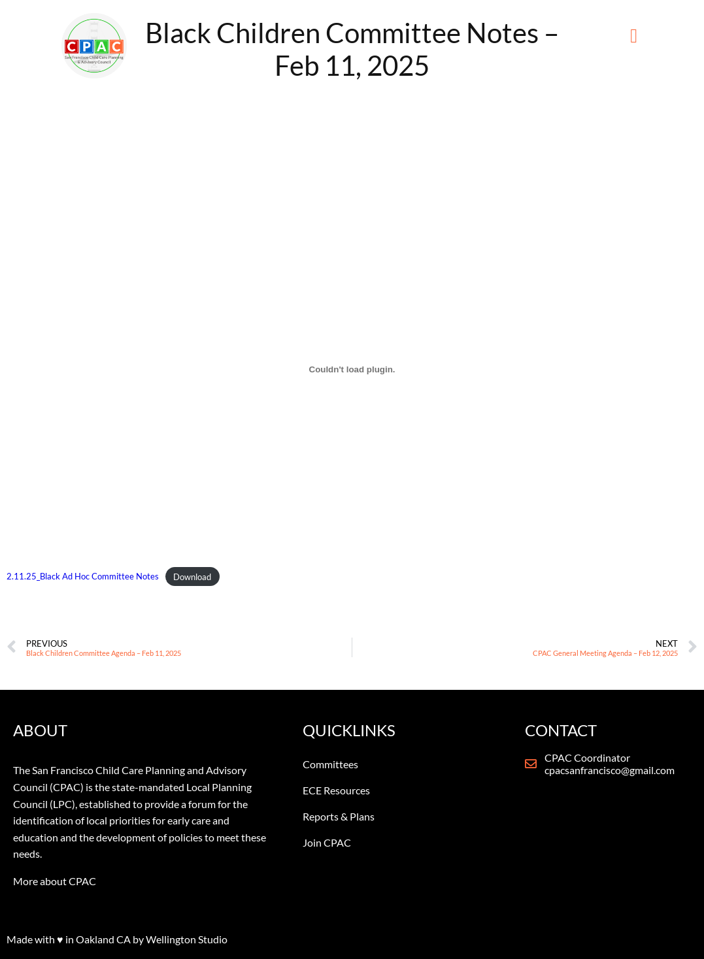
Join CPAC (327, 842)
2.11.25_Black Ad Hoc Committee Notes (83, 577)
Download (192, 577)
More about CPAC (54, 881)
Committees (330, 764)
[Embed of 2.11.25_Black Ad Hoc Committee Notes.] (352, 369)
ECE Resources (336, 790)
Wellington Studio (186, 939)
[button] (634, 36)
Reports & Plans (339, 816)
